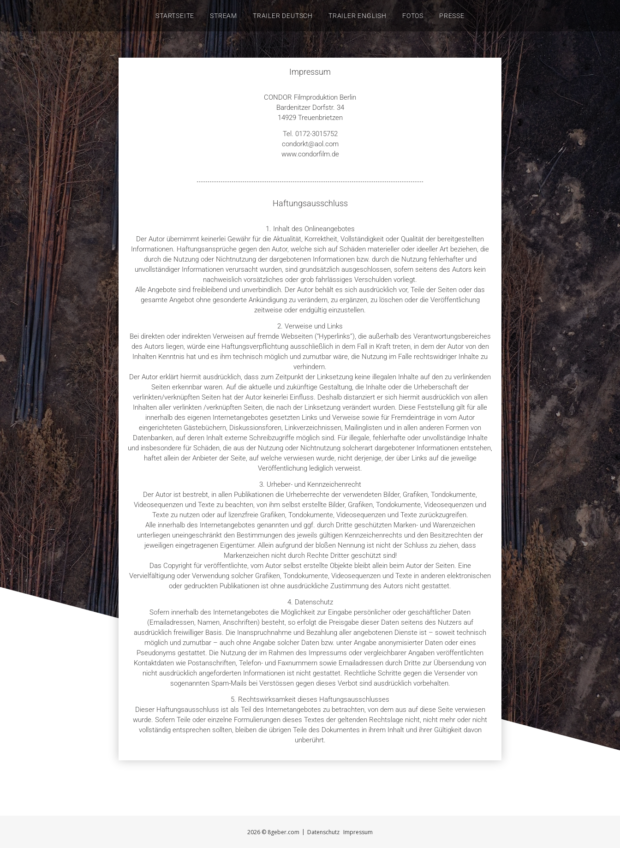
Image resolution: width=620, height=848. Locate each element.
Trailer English (357, 15)
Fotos (412, 15)
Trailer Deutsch (283, 15)
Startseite (174, 15)
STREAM (223, 15)
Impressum (358, 832)
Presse (452, 15)
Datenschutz (323, 832)
